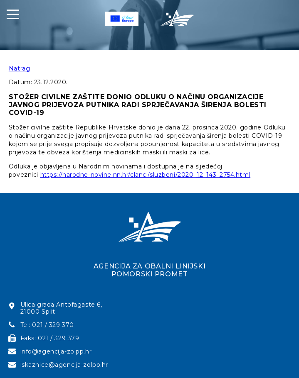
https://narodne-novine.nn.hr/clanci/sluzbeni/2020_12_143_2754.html (145, 174)
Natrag (19, 68)
